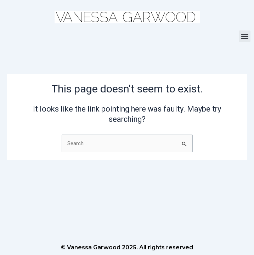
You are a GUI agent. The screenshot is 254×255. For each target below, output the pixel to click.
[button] (244, 36)
